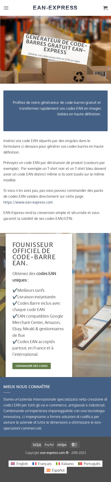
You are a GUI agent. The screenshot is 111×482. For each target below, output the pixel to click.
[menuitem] (19, 464)
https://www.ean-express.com (28, 202)
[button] (6, 7)
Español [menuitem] (58, 470)
